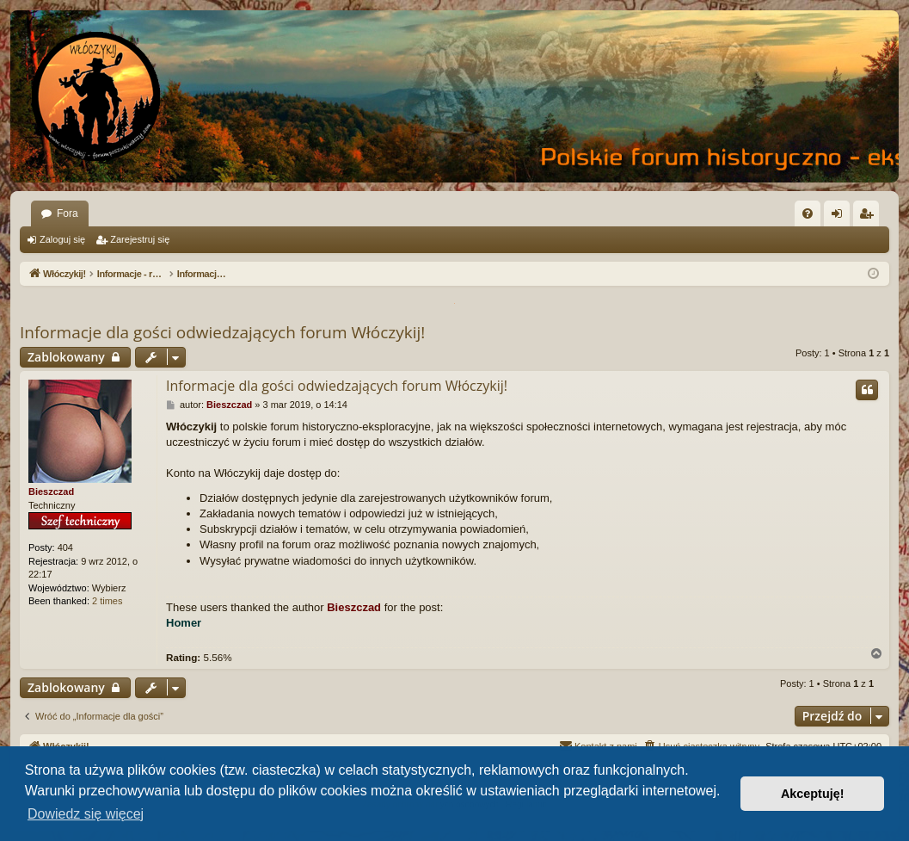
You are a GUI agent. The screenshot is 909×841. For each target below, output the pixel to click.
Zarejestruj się (139, 239)
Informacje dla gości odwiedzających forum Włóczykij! (222, 332)
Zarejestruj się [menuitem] (869, 216)
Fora (67, 213)
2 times (107, 601)
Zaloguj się (62, 239)
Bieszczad (51, 491)
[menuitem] (807, 213)
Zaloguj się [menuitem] (841, 216)
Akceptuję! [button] (813, 794)
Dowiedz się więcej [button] (86, 814)
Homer (183, 622)
